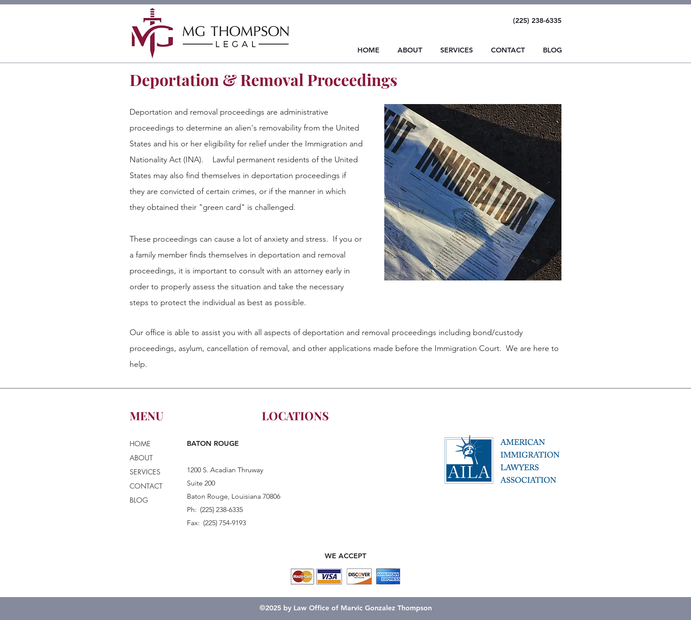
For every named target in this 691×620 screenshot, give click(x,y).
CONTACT (146, 486)
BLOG (139, 500)
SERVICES (145, 472)
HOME (140, 443)
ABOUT (141, 458)
